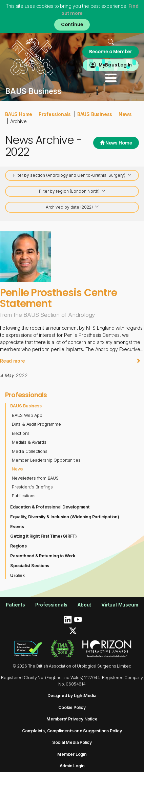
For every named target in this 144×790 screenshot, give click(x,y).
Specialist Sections (29, 565)
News (125, 114)
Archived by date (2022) (72, 208)
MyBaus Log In (115, 65)
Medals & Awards (29, 442)
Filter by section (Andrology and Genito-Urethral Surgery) (72, 176)
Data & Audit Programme (36, 424)
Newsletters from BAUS (35, 478)
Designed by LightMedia (72, 695)
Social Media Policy (72, 742)
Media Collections (29, 451)
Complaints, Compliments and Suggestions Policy (72, 730)
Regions (18, 545)
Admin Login (72, 765)
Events (17, 526)
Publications (24, 495)
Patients (15, 605)
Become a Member (110, 52)
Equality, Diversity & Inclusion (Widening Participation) (64, 516)
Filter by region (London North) (72, 192)
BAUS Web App (27, 415)
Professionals (55, 114)
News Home (116, 143)
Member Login (72, 754)
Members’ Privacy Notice (71, 718)
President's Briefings (32, 486)
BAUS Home (18, 114)
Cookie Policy (71, 707)
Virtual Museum (119, 605)
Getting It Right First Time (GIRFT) (43, 536)
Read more (70, 361)
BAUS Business (94, 114)
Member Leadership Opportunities (46, 460)
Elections (20, 433)
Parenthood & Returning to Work (42, 555)
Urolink (17, 575)
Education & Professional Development (49, 506)
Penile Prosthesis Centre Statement (58, 298)
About (84, 605)
